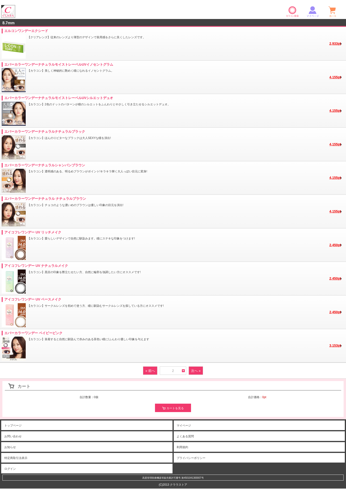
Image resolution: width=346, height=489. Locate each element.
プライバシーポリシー (191, 458)
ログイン (10, 468)
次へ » (196, 371)
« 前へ (150, 371)
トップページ (13, 425)
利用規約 (182, 447)
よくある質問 (185, 436)
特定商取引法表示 (15, 458)
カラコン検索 (292, 11)
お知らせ (10, 447)
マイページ (313, 11)
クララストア (8, 11)
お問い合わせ (13, 436)
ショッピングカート (333, 11)
